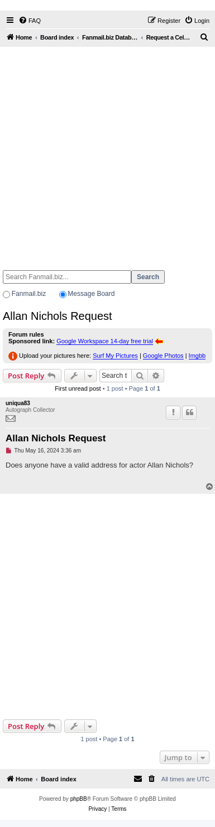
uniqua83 (18, 403)
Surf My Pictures (115, 355)
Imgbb (197, 355)
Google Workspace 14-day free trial (104, 341)
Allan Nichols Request (57, 316)
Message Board (91, 294)
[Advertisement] (106, 153)
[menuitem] (29, 20)
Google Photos (163, 355)
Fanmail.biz (29, 294)
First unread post (78, 388)
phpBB (78, 799)
